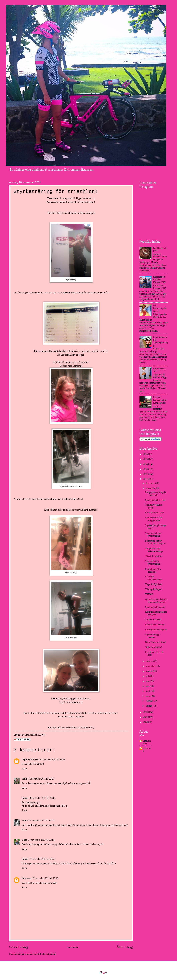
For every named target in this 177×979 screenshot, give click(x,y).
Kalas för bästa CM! (154, 512)
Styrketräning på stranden (152, 636)
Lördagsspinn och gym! (156, 629)
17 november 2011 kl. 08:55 (42, 859)
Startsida (72, 947)
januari (149, 706)
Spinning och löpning (155, 607)
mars (148, 696)
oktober (149, 661)
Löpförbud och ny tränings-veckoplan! (155, 542)
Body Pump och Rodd (155, 642)
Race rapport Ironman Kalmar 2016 (159, 280)
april (148, 691)
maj (148, 686)
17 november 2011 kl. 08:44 (41, 840)
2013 (145, 469)
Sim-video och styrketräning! (152, 562)
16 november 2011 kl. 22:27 (41, 779)
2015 (145, 459)
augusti (149, 671)
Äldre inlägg (125, 947)
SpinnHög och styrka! (155, 500)
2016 (145, 454)
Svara (24, 768)
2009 (145, 717)
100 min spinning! (153, 647)
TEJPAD (149, 594)
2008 (145, 722)
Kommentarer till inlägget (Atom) (40, 954)
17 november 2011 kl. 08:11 (41, 820)
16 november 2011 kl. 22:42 (42, 798)
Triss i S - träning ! (153, 556)
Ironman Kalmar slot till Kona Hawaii (160, 400)
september (151, 666)
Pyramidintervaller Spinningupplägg (160, 341)
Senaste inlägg (18, 947)
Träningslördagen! (153, 589)
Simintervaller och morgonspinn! (153, 519)
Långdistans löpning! (155, 624)
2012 (145, 474)
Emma (25, 798)
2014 (145, 464)
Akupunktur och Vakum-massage (154, 550)
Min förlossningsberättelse (160, 308)
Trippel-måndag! (153, 619)
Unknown (26, 878)
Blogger (103, 972)
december (150, 483)
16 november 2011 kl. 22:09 (52, 759)
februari (150, 701)
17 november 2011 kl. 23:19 (45, 878)
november (151, 488)
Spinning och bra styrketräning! (153, 534)
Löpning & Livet (30, 759)
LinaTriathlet (147, 742)
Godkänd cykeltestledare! (153, 578)
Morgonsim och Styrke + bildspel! (155, 493)
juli (147, 676)
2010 (145, 712)
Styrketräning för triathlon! (153, 570)
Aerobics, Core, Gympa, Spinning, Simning (156, 600)
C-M (80, 499)
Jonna (25, 820)
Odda (24, 840)
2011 (145, 479)
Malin (24, 779)
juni (148, 681)
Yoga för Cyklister (153, 584)
